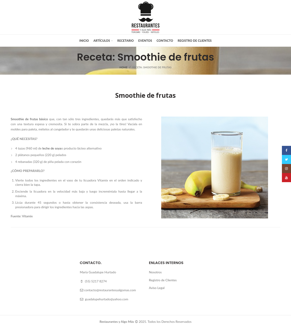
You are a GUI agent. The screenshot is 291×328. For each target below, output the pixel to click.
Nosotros (155, 272)
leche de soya (51, 148)
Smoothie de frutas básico (29, 119)
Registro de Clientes (163, 280)
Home (124, 67)
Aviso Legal (157, 288)
